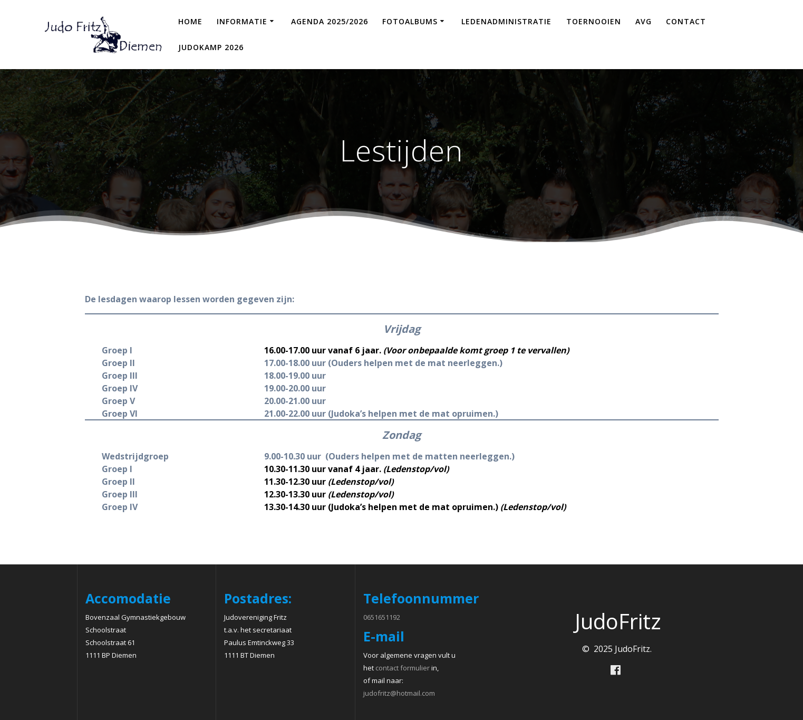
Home (190, 21)
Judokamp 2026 (211, 47)
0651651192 (381, 617)
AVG (643, 21)
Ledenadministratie (506, 21)
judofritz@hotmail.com (399, 693)
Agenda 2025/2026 (329, 21)
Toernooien (593, 21)
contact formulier (402, 668)
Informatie (242, 21)
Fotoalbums (410, 21)
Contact (686, 21)
